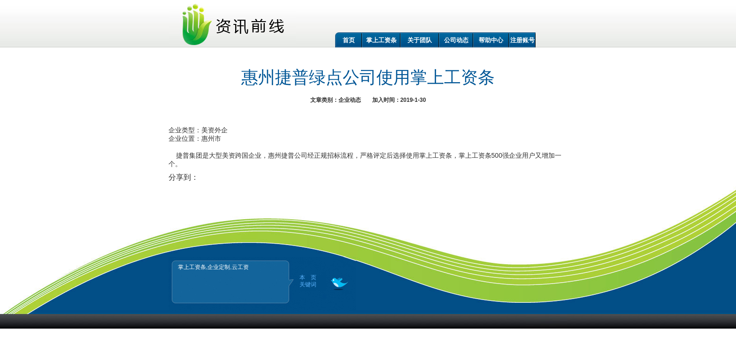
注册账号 (522, 40)
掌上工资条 (381, 40)
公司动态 (456, 40)
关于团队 (419, 40)
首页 (349, 40)
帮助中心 (491, 40)
